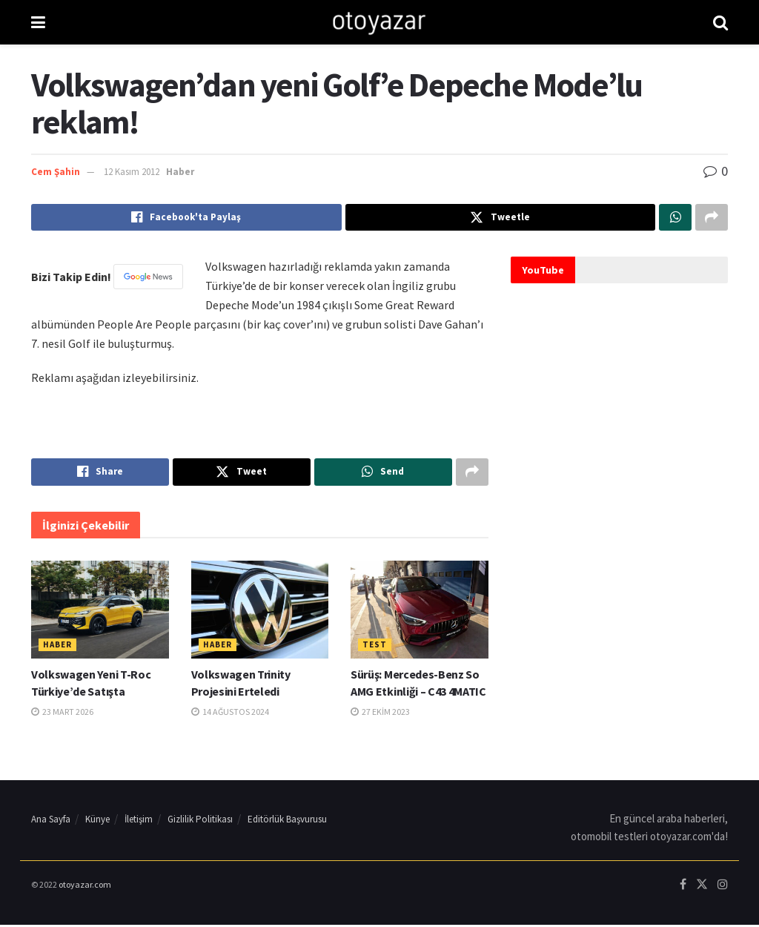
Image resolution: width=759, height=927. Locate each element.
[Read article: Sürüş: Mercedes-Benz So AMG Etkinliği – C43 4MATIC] (419, 612)
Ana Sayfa (50, 821)
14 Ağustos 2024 (230, 713)
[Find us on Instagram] (722, 887)
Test (374, 647)
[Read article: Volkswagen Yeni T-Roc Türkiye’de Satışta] (100, 612)
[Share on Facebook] (186, 218)
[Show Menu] (38, 22)
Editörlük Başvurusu (287, 821)
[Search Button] (720, 22)
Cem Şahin (55, 171)
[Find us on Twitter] (702, 887)
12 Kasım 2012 (131, 171)
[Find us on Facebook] (683, 887)
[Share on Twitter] (500, 218)
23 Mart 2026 (62, 713)
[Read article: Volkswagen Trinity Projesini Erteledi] (260, 612)
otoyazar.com (85, 886)
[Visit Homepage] (379, 22)
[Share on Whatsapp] (675, 218)
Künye (97, 821)
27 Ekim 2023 (380, 713)
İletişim (139, 821)
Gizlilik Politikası (200, 821)
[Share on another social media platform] (711, 218)
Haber (180, 171)
